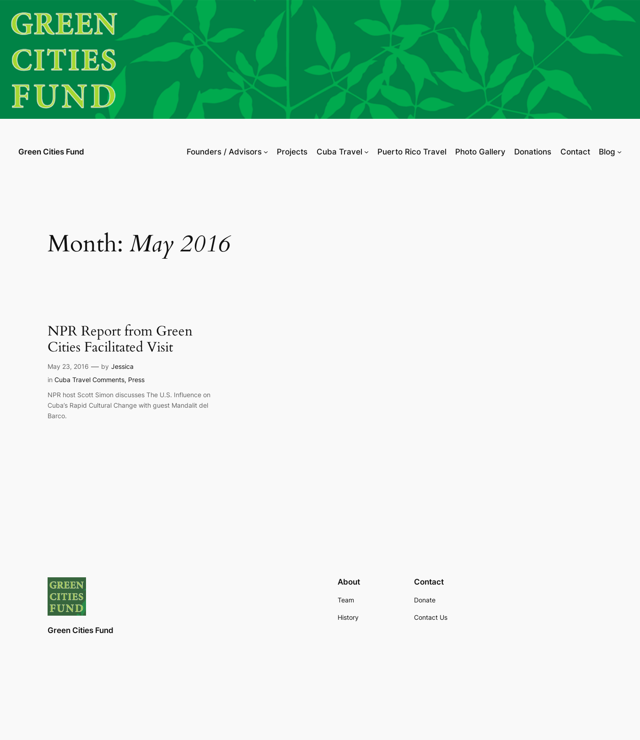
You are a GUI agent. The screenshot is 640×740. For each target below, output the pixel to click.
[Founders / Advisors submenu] (266, 151)
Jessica (122, 366)
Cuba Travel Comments (89, 379)
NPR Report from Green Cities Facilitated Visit (120, 340)
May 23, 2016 (68, 366)
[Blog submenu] (619, 151)
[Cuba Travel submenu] (366, 151)
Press (136, 379)
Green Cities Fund (51, 151)
